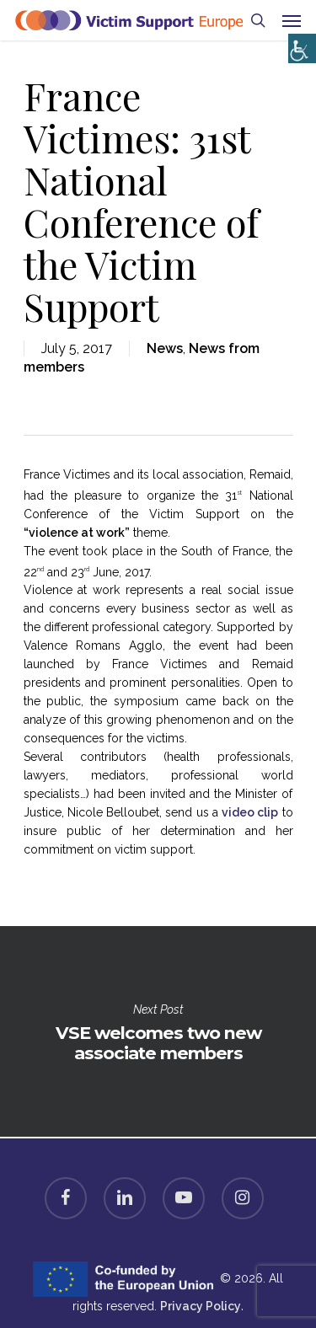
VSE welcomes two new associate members (158, 1031)
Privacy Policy (200, 1306)
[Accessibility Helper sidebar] (298, 44)
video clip (250, 812)
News (165, 348)
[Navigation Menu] (291, 20)
